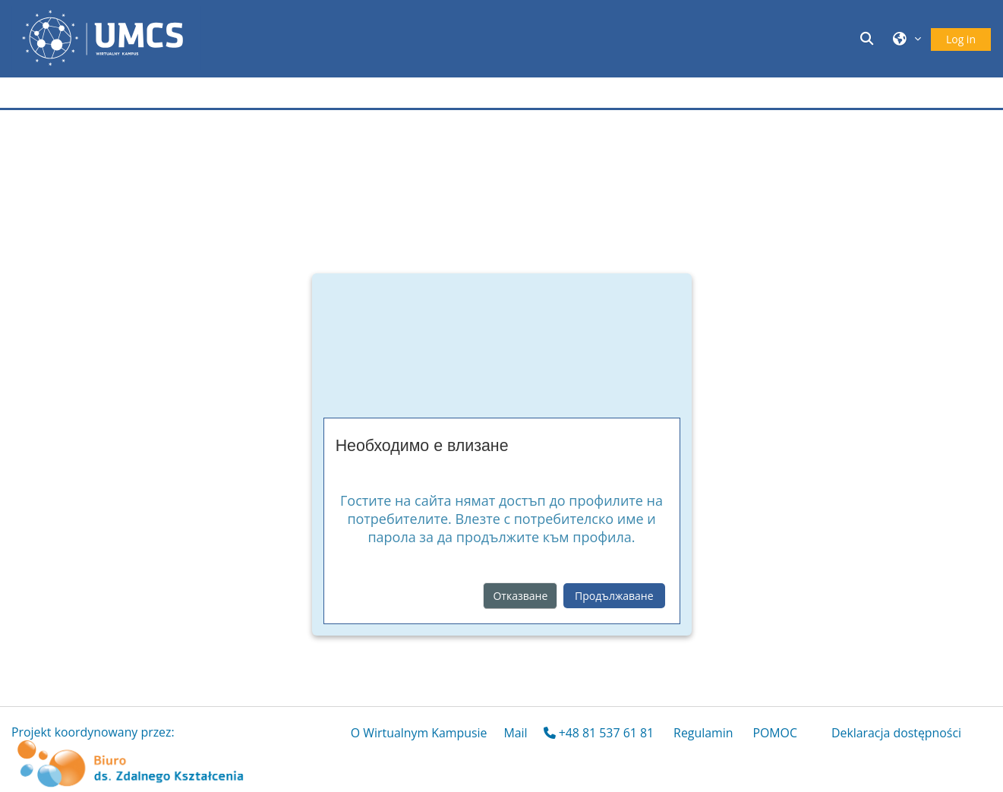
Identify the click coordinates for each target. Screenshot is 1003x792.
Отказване (520, 595)
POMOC (774, 732)
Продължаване (614, 595)
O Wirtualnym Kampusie (419, 732)
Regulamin (703, 732)
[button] (869, 38)
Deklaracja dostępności (896, 732)
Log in (961, 39)
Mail (515, 732)
